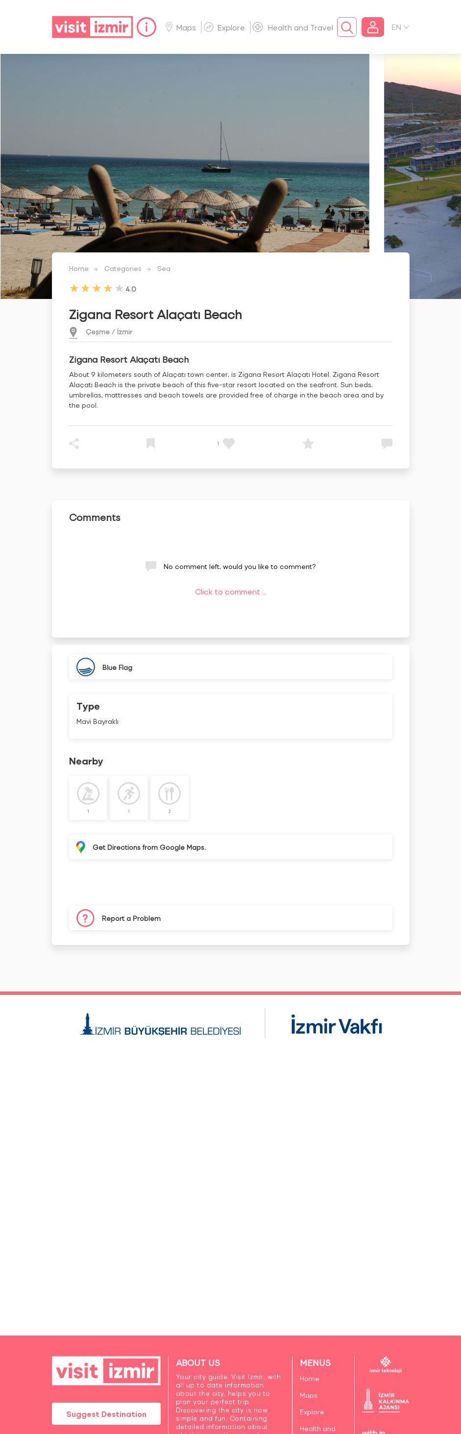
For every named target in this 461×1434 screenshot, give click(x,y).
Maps (181, 27)
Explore (224, 27)
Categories (123, 268)
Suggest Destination (106, 1414)
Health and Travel (293, 27)
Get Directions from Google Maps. (149, 847)
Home (79, 268)
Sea (163, 268)
